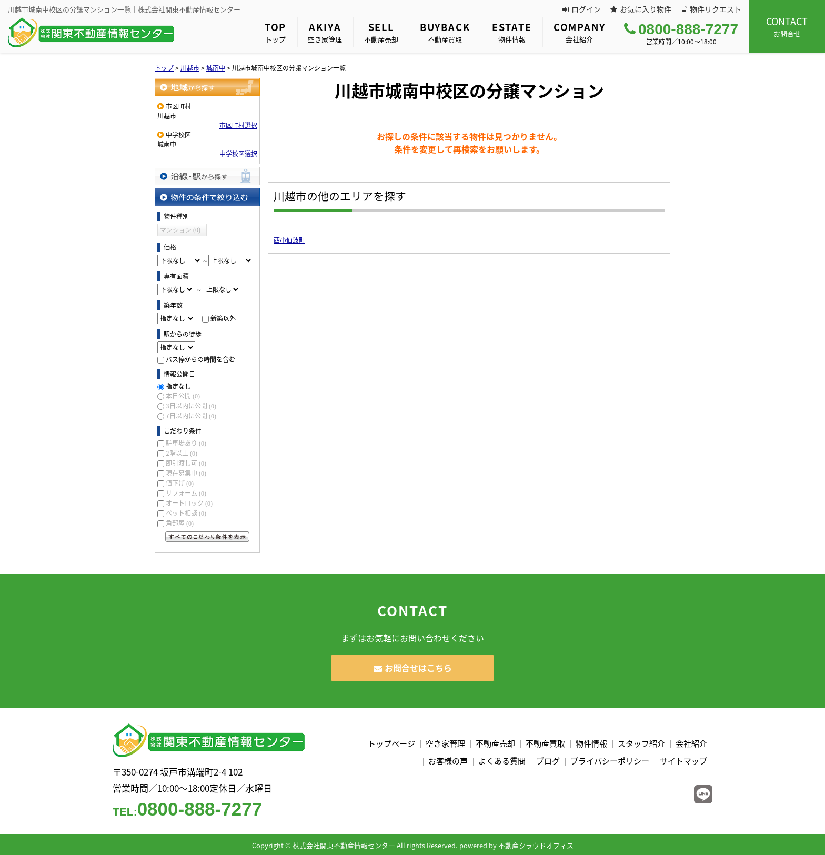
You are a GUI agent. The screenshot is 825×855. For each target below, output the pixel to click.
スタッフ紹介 (641, 743)
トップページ (391, 743)
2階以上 (181, 453)
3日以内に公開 (191, 405)
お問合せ (787, 26)
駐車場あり (186, 443)
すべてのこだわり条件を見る (207, 536)
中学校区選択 (238, 153)
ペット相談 (186, 513)
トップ (275, 32)
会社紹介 (580, 32)
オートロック (189, 503)
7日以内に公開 (191, 415)
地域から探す (207, 87)
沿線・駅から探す (207, 176)
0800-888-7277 (681, 29)
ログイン (581, 9)
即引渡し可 (186, 463)
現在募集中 (186, 473)
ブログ (548, 761)
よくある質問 (502, 761)
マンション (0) (180, 230)
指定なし (178, 386)
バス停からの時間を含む (200, 359)
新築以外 (223, 318)
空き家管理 (325, 32)
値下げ (180, 483)
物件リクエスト (711, 9)
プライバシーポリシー (609, 761)
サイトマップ (683, 761)
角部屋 (180, 523)
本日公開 (183, 395)
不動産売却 (381, 32)
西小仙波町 (289, 240)
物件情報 (512, 32)
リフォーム (186, 493)
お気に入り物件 (640, 9)
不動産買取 (445, 32)
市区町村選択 (238, 125)
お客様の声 (448, 761)
